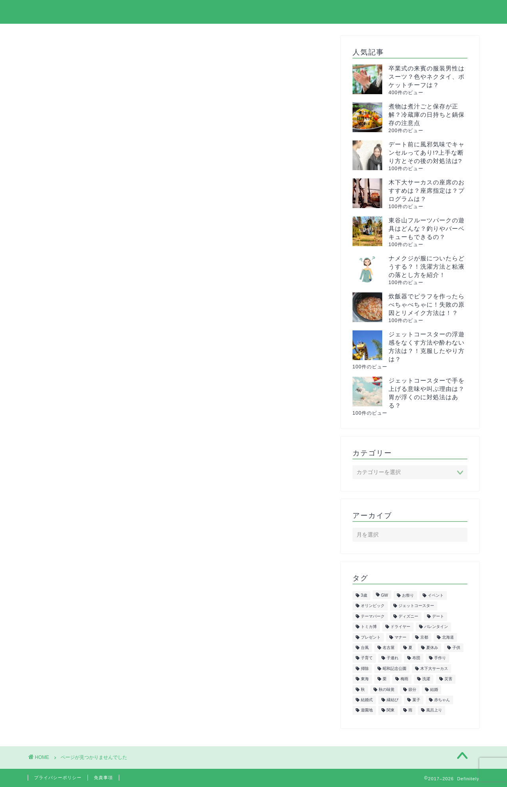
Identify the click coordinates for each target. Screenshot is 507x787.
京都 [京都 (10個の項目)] (424, 637)
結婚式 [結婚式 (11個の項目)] (367, 700)
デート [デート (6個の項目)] (438, 616)
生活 (66, 553)
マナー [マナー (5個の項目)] (400, 637)
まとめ (69, 385)
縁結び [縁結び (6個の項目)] (392, 700)
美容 (66, 575)
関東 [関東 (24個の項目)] (391, 710)
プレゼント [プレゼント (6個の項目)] (371, 637)
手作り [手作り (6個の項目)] (440, 658)
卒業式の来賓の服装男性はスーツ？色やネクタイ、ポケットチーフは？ (427, 76)
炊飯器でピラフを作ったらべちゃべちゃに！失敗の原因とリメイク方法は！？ (427, 304)
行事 (66, 606)
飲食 (66, 627)
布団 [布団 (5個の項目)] (416, 658)
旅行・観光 (76, 532)
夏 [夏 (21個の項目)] (410, 647)
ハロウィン (76, 480)
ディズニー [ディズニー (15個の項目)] (408, 616)
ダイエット (76, 449)
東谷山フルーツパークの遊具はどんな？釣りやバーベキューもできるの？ (427, 228)
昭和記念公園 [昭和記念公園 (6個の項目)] (394, 668)
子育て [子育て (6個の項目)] (367, 658)
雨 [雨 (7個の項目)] (410, 710)
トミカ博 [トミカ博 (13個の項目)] (369, 627)
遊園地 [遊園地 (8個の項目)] (367, 710)
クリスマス (76, 417)
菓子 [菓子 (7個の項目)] (416, 700)
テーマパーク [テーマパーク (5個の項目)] (373, 616)
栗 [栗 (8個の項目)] (385, 679)
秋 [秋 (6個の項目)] (363, 689)
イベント (72, 396)
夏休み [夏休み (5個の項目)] (432, 647)
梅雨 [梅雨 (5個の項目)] (404, 679)
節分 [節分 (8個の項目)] (412, 689)
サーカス (72, 427)
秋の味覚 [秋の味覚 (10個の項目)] (387, 689)
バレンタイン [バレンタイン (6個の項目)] (436, 627)
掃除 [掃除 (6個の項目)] (365, 668)
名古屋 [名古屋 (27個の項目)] (389, 647)
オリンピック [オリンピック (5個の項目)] (373, 606)
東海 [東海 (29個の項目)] (365, 679)
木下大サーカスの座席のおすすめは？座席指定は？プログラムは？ (427, 190)
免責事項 (103, 777)
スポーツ (72, 438)
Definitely (49, 11)
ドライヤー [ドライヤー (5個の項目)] (400, 627)
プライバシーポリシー (384, 12)
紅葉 (66, 564)
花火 (66, 585)
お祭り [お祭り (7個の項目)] (408, 595)
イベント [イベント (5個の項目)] (436, 595)
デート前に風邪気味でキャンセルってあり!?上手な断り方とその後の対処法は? (427, 152)
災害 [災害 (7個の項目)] (448, 679)
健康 (66, 501)
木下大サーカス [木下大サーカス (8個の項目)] (434, 668)
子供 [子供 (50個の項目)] (456, 647)
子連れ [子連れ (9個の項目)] (392, 658)
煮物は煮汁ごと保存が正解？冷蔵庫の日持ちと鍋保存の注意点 (427, 114)
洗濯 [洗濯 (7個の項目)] (426, 679)
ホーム (264, 12)
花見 (66, 596)
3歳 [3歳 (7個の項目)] (364, 595)
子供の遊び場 (79, 511)
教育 (66, 522)
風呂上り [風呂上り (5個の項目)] (434, 710)
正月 (66, 543)
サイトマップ (313, 12)
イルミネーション (86, 406)
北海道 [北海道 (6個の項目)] (448, 637)
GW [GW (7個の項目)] (384, 595)
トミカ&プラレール (88, 459)
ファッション (79, 490)
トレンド (72, 470)
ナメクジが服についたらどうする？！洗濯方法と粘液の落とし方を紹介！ (427, 266)
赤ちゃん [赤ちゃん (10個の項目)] (442, 700)
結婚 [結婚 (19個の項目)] (434, 689)
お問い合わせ (454, 12)
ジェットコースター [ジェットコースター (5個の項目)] (416, 606)
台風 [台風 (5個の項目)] (365, 647)
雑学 (66, 617)
